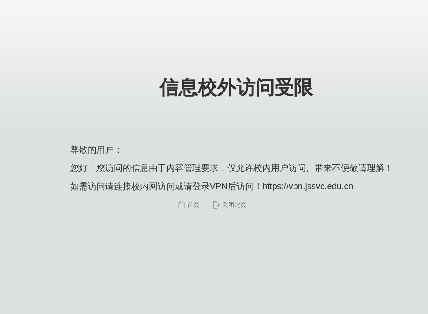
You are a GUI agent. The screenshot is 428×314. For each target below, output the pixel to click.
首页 (193, 204)
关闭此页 (234, 204)
